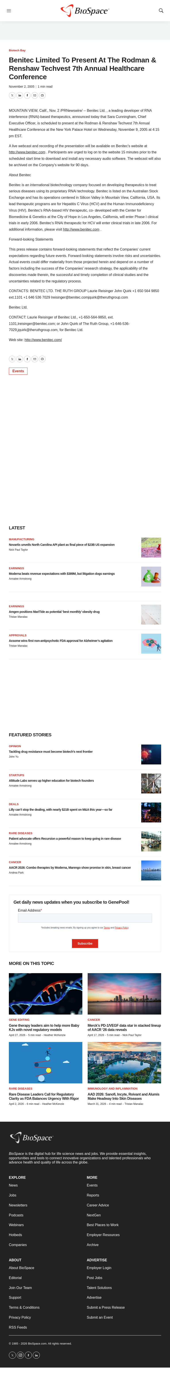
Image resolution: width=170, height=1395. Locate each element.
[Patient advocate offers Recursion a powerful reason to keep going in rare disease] (151, 841)
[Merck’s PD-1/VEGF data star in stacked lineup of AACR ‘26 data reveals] (124, 994)
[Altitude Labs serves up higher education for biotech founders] (151, 783)
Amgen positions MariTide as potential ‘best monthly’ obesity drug (54, 612)
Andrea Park (16, 872)
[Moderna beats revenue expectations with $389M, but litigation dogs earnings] (151, 577)
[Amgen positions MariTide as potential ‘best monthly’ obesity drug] (151, 615)
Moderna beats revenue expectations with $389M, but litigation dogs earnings (62, 573)
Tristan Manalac (18, 616)
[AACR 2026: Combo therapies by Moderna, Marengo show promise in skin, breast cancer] (151, 870)
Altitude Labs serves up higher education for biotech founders (51, 780)
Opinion (15, 746)
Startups (16, 775)
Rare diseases (20, 833)
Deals (14, 804)
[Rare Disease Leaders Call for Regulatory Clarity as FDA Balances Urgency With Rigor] (45, 1062)
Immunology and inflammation (112, 1088)
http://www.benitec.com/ (43, 340)
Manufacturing (21, 539)
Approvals (18, 635)
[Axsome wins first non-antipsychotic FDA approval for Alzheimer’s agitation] (151, 644)
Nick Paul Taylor (18, 549)
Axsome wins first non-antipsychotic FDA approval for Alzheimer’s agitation (60, 641)
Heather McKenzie (55, 1035)
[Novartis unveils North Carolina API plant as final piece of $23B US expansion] (151, 548)
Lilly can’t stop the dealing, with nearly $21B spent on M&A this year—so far (60, 809)
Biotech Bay (17, 50)
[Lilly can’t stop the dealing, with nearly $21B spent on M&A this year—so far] (151, 812)
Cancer (15, 862)
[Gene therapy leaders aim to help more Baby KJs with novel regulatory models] (45, 994)
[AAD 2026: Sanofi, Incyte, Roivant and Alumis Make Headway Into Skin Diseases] (124, 1062)
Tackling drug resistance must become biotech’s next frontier (51, 751)
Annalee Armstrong (20, 578)
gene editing (19, 1019)
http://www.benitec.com (27, 152)
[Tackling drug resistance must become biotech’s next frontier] (151, 754)
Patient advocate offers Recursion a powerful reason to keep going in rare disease (65, 838)
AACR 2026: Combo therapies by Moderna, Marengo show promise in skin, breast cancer (70, 867)
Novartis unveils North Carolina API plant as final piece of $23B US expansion (62, 544)
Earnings (16, 568)
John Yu (13, 756)
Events (18, 371)
